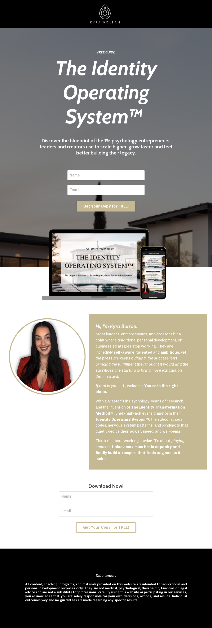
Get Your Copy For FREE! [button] (106, 527)
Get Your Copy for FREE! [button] (106, 206)
